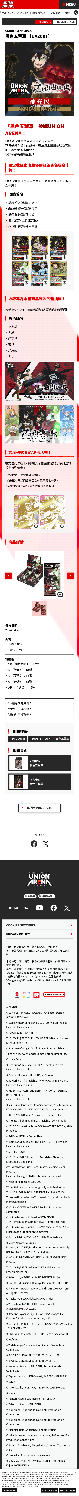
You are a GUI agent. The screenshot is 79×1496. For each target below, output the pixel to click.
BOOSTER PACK (66, 21)
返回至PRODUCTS (39, 808)
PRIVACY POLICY (18, 934)
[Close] (75, 1472)
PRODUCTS (44, 21)
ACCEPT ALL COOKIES (49, 1490)
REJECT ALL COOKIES (67, 1490)
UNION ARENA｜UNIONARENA (8, 4)
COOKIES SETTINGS (20, 925)
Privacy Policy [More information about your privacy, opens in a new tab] (33, 1486)
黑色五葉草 (62, 738)
